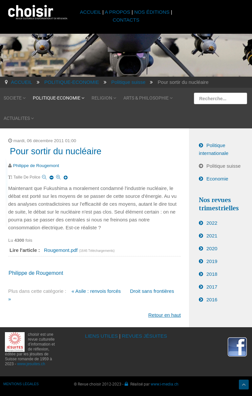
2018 (211, 274)
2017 (211, 287)
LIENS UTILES (101, 336)
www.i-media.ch (164, 384)
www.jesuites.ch (31, 364)
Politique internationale (213, 149)
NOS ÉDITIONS (152, 12)
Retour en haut (164, 315)
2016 (211, 299)
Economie (217, 178)
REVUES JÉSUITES (144, 336)
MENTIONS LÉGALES (21, 384)
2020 (211, 248)
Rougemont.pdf (61, 250)
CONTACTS (126, 20)
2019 (211, 261)
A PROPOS (117, 12)
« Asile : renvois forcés (96, 291)
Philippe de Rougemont (36, 165)
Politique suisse (223, 166)
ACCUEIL (91, 12)
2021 (211, 235)
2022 (211, 223)
